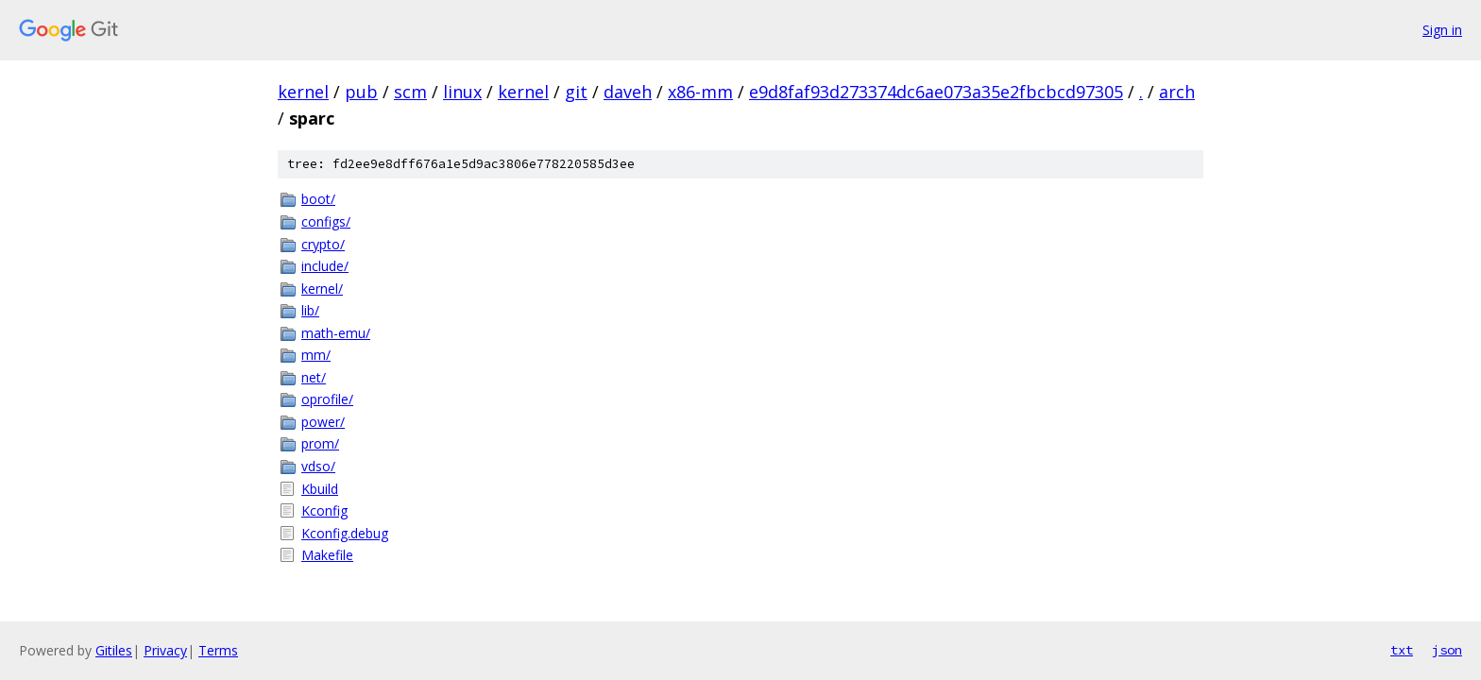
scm (410, 91)
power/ (323, 422)
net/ (313, 377)
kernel (303, 91)
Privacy (165, 650)
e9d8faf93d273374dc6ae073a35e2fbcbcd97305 (936, 91)
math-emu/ (335, 333)
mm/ (316, 355)
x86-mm (700, 91)
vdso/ (318, 466)
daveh (628, 91)
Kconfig (324, 510)
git (576, 91)
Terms (218, 650)
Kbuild (319, 489)
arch (1177, 91)
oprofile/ (327, 399)
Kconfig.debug (344, 533)
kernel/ (322, 289)
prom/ (320, 443)
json (1447, 649)
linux (462, 91)
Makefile (327, 555)
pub (361, 91)
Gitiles (113, 650)
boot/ (318, 199)
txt (1401, 649)
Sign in (1442, 30)
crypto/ (323, 244)
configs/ (325, 221)
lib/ (310, 310)
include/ (325, 266)
